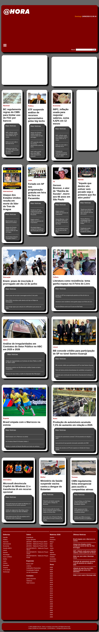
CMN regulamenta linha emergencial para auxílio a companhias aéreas (81, 510)
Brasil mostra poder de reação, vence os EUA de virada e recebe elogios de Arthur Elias (52, 510)
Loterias (28, 566)
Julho (51, 550)
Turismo (5, 567)
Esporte (5, 552)
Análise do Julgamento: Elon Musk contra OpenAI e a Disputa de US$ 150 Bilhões (17, 510)
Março (52, 541)
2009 (51, 604)
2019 (51, 582)
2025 (51, 569)
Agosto (52, 552)
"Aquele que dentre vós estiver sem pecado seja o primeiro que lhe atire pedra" (86, 211)
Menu (5, 46)
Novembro (53, 559)
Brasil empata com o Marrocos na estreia (11, 221)
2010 (51, 602)
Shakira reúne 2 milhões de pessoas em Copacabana (37, 221)
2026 (51, 567)
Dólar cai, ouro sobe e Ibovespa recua (12, 142)
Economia (6, 546)
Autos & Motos (7, 557)
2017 (51, 587)
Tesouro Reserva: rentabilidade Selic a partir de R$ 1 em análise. (85, 221)
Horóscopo (6, 572)
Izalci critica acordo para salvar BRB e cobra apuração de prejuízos (36, 154)
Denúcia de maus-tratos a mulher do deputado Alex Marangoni (23, 374)
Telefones (29, 581)
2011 (51, 599)
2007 (51, 608)
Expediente (29, 537)
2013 (51, 595)
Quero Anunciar (31, 578)
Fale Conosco (30, 583)
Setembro (53, 554)
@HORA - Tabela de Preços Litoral (36, 544)
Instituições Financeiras (33, 568)
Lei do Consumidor (32, 572)
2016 (51, 589)
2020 (51, 580)
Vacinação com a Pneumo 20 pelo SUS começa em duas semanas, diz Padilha (52, 518)
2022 (51, 576)
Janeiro (52, 537)
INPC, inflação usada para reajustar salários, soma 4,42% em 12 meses (12, 135)
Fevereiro (52, 539)
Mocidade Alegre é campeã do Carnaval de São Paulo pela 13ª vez (37, 229)
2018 (51, 584)
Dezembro (53, 561)
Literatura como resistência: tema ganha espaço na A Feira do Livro (73, 301)
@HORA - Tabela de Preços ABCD (36, 541)
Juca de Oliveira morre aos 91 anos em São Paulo (61, 230)
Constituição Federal (32, 570)
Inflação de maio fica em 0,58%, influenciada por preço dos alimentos (12, 151)
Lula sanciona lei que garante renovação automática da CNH (71, 443)
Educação (6, 565)
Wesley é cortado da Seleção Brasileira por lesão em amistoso (22, 446)
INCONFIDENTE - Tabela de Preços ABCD (37, 549)
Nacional (5, 541)
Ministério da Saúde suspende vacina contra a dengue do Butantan (51, 502)
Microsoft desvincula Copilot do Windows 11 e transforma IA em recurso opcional (18, 504)
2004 (51, 614)
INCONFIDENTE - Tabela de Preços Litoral (37, 552)
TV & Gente (6, 569)
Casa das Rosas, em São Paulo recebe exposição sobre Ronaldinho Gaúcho (82, 502)
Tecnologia (6, 554)
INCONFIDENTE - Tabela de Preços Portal (37, 556)
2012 (51, 597)
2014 (51, 593)
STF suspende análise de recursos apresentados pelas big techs (37, 144)
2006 (51, 610)
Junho (51, 548)
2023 (51, 574)
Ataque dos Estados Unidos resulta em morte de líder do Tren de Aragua (37, 135)
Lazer (4, 561)
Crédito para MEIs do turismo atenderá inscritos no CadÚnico (82, 517)
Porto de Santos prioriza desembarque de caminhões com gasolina (73, 370)
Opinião (5, 537)
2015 (51, 591)
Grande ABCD (7, 548)
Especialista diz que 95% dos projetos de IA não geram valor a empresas (17, 517)
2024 (51, 571)
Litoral (5, 550)
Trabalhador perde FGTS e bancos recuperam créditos (85, 229)
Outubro (52, 557)
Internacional (7, 544)
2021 (51, 578)
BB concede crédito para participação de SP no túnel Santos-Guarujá (74, 365)
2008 (51, 606)
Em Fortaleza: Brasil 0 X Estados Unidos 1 (11, 237)
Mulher (5, 559)
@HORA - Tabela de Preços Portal (36, 546)
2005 (51, 612)
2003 (51, 617)
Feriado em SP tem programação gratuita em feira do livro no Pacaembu (36, 212)
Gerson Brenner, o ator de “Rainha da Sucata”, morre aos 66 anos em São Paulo (61, 221)
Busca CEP (29, 563)
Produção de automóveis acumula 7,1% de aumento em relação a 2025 (61, 153)
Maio (51, 546)
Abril (51, 544)
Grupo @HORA (31, 539)
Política (5, 539)
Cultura (5, 563)
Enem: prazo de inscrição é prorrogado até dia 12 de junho (22, 295)
